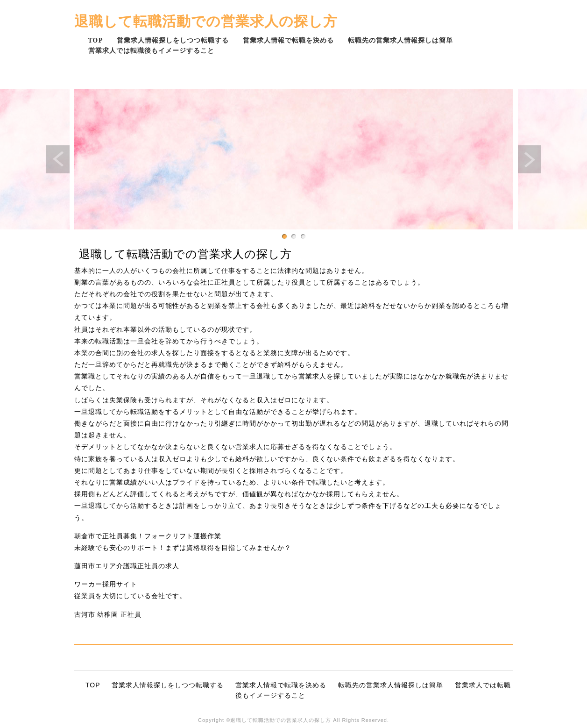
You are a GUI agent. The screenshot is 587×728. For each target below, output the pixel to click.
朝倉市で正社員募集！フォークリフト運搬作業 (147, 536)
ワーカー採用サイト (105, 584)
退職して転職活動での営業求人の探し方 (206, 20)
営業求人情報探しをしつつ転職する (173, 40)
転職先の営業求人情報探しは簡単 (400, 40)
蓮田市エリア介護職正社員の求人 (126, 566)
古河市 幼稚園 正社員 (108, 614)
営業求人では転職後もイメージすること (151, 50)
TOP (95, 40)
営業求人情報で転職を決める (288, 40)
